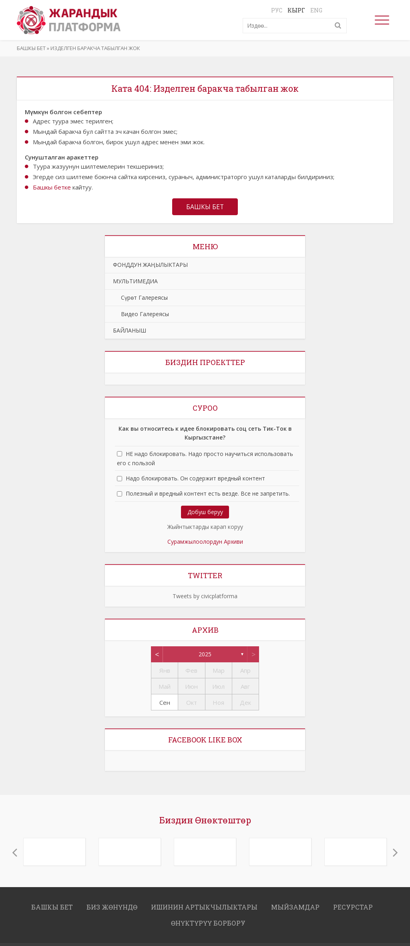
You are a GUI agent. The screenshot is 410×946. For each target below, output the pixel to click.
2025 (205, 654)
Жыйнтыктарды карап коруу (205, 526)
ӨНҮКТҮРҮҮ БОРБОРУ (208, 923)
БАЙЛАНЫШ (129, 330)
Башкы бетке (52, 187)
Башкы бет (31, 48)
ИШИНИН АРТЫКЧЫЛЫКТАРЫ (204, 907)
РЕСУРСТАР (353, 907)
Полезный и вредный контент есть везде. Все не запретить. (208, 494)
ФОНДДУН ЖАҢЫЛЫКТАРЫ (150, 264)
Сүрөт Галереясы (140, 297)
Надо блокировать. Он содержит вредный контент (195, 478)
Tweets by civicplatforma (205, 596)
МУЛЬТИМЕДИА (135, 281)
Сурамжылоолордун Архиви (205, 541)
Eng (316, 10)
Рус (276, 10)
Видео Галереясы (141, 314)
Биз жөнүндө (111, 907)
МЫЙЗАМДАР (295, 907)
